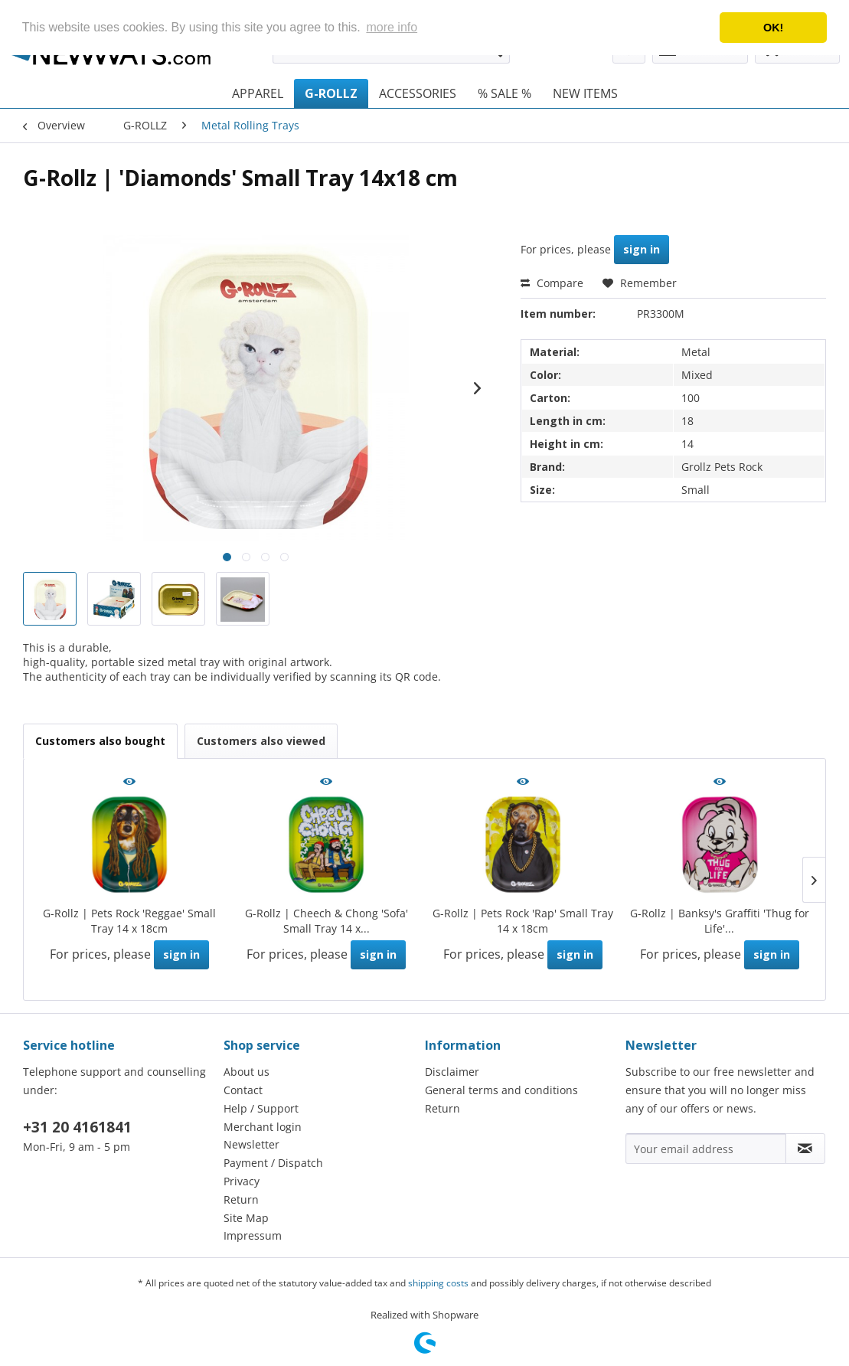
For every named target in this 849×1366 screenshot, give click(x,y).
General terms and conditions (501, 1090)
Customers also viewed (261, 741)
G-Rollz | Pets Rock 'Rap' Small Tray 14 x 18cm (523, 921)
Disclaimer (452, 1071)
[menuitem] (257, 93)
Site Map (246, 1218)
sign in (641, 249)
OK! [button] (773, 27)
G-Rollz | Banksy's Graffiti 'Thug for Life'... (719, 921)
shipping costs (438, 1282)
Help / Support (261, 1108)
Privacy (242, 1181)
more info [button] (391, 27)
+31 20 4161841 (77, 1127)
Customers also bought (100, 741)
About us (246, 1071)
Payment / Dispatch (273, 1162)
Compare (552, 283)
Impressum (253, 1235)
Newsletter (251, 1144)
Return (241, 1199)
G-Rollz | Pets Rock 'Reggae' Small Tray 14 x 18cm (129, 921)
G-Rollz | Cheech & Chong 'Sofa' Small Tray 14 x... (326, 921)
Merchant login (263, 1126)
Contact (243, 1090)
